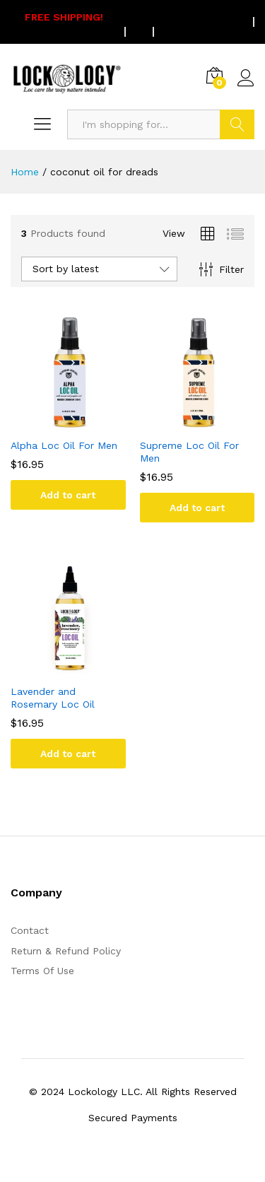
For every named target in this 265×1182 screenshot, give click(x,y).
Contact (30, 930)
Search (237, 124)
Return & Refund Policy (66, 950)
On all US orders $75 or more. (122, 22)
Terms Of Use (42, 970)
